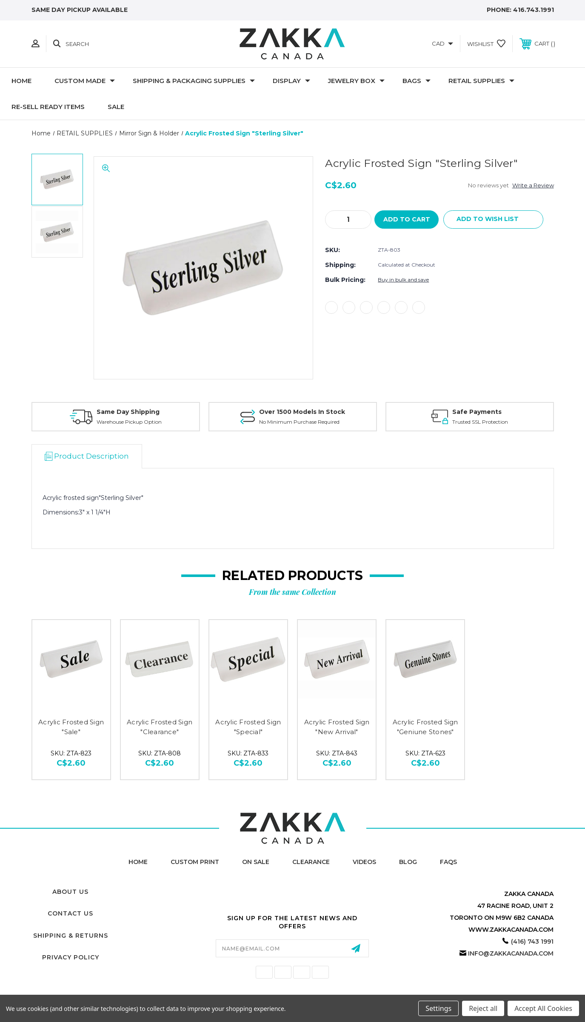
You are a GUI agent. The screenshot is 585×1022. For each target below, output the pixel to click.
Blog (408, 862)
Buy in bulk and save (403, 280)
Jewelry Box (356, 80)
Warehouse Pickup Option (129, 422)
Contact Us (70, 913)
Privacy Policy (70, 957)
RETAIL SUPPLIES (481, 80)
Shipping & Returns (70, 935)
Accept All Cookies (543, 1008)
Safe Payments (477, 412)
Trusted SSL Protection (480, 422)
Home (21, 81)
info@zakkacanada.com (511, 953)
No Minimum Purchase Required (299, 422)
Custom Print (195, 862)
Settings (438, 1008)
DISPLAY (291, 80)
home (138, 862)
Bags (416, 80)
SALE (116, 107)
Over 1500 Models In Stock (302, 412)
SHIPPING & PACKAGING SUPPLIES (194, 80)
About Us (70, 892)
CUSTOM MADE (84, 80)
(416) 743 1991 (532, 941)
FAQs (448, 862)
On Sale (255, 862)
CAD (442, 43)
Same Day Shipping (128, 412)
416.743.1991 (533, 10)
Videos (364, 862)
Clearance (311, 862)
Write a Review (533, 185)
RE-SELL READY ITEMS (48, 107)
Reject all (483, 1008)
